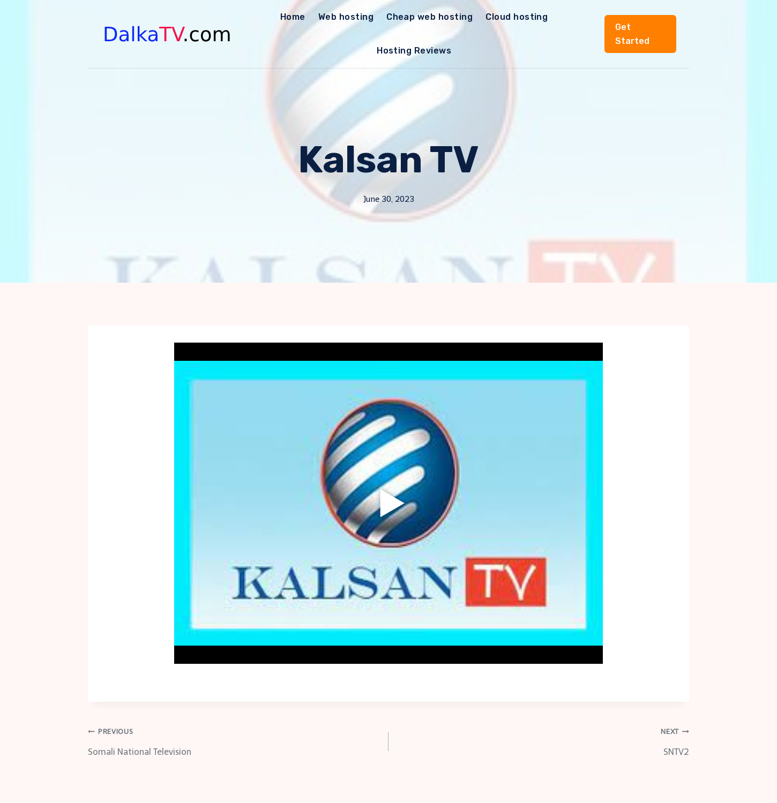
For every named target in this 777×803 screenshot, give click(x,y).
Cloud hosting (516, 17)
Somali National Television (234, 739)
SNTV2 (543, 739)
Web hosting (345, 17)
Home (292, 17)
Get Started (632, 34)
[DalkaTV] (167, 34)
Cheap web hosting (429, 17)
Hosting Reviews (414, 51)
